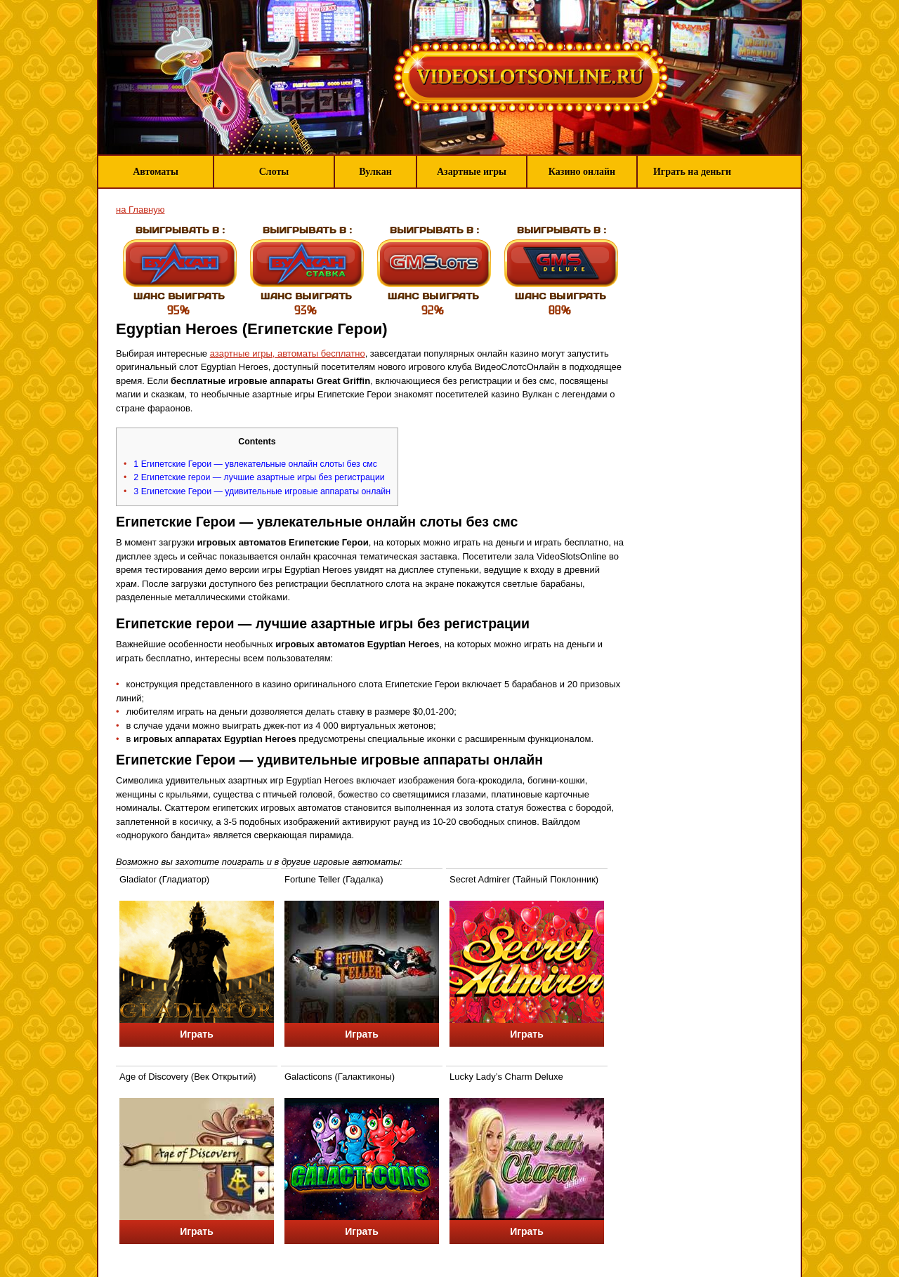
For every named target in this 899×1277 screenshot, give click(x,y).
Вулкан (375, 171)
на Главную (140, 209)
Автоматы (155, 171)
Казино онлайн (582, 171)
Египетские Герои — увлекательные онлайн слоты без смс (255, 464)
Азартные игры (471, 171)
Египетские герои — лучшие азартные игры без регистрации (258, 477)
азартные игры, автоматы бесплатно (287, 353)
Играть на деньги (692, 171)
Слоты (274, 171)
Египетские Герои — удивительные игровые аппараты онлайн (262, 491)
